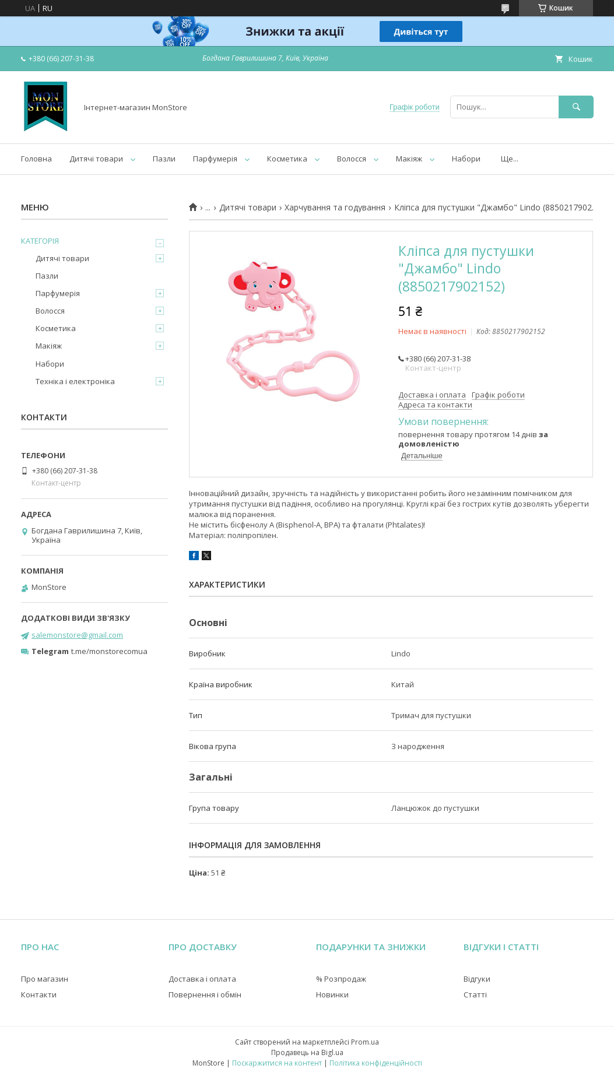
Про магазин (44, 978)
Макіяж (409, 158)
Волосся (351, 158)
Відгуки (477, 978)
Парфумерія (215, 158)
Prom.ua (365, 1042)
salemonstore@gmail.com (77, 634)
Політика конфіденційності (375, 1063)
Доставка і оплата (202, 978)
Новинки (332, 994)
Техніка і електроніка (75, 381)
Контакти (39, 994)
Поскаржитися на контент (277, 1063)
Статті (475, 994)
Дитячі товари (96, 158)
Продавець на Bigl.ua (307, 1052)
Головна (36, 158)
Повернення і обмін (205, 994)
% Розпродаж (341, 978)
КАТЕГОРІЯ (40, 241)
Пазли (164, 158)
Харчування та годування (335, 207)
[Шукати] (576, 107)
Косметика (287, 158)
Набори (466, 158)
